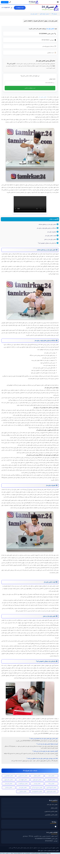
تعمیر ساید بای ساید (52, 804)
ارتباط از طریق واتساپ (48, 46)
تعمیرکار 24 (54, 14)
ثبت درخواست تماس (30, 88)
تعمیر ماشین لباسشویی (51, 811)
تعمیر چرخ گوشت (23, 783)
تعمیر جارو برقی (37, 779)
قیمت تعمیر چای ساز (51, 235)
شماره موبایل (52, 79)
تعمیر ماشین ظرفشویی (51, 815)
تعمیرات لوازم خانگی (44, 14)
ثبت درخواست (5, 2)
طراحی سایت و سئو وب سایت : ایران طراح (48, 850)
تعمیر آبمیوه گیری (51, 787)
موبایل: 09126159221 (48, 40)
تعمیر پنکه (51, 783)
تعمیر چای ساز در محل (51, 239)
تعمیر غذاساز (8, 787)
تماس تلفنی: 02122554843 (46, 33)
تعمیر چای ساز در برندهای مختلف (48, 224)
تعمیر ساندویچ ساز (37, 791)
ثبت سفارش (50, 52)
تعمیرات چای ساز (52, 232)
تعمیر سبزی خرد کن (37, 787)
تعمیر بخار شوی (8, 779)
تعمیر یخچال (37, 775)
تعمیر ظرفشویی (8, 775)
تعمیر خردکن (23, 791)
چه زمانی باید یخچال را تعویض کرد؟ (48, 243)
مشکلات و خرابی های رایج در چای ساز (47, 228)
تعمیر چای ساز (34, 14)
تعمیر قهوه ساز (23, 779)
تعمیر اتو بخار (8, 783)
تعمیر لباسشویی (22, 775)
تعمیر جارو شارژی (51, 791)
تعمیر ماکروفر (51, 779)
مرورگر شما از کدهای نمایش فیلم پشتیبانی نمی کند (30, 204)
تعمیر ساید (51, 775)
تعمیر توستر (37, 783)
